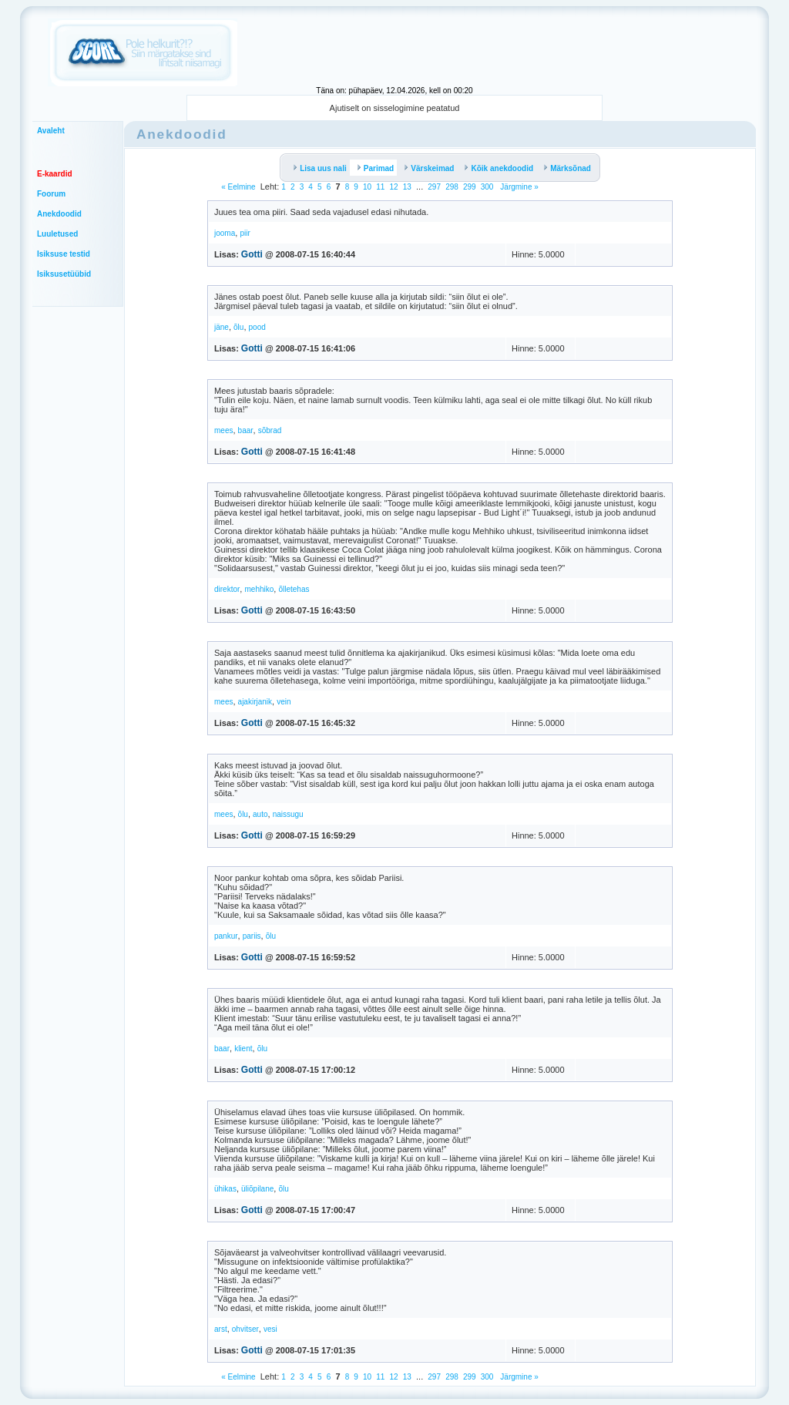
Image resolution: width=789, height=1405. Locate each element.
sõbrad (270, 430)
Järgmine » (519, 187)
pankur (226, 936)
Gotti (252, 254)
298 (451, 187)
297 (434, 187)
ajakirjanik (255, 701)
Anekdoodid (59, 214)
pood (257, 327)
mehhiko (259, 589)
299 (469, 187)
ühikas (225, 1189)
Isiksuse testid (63, 254)
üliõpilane (257, 1189)
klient (243, 1048)
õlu (238, 327)
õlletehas (293, 589)
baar (245, 430)
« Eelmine (238, 187)
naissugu (288, 814)
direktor (227, 589)
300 (487, 187)
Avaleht (51, 130)
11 (380, 187)
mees (223, 430)
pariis (252, 936)
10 (367, 187)
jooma (224, 233)
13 (407, 187)
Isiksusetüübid (64, 274)
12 (394, 187)
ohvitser (245, 1329)
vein (283, 701)
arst (220, 1329)
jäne (221, 327)
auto (260, 814)
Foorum (51, 194)
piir (245, 233)
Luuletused (57, 234)
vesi (270, 1329)
